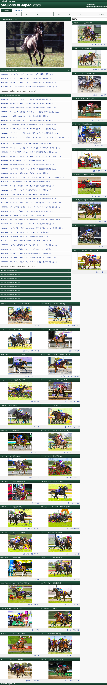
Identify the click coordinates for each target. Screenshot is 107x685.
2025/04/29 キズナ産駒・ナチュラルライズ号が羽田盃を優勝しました (24, 215)
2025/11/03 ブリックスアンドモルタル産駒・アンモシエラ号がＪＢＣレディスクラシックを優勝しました (35, 138)
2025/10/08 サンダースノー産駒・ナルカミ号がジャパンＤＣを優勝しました (26, 173)
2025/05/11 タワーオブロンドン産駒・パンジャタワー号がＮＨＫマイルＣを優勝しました (30, 207)
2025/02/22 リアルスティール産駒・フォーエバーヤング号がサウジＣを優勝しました (29, 262)
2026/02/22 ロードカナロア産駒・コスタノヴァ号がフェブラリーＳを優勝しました (28, 82)
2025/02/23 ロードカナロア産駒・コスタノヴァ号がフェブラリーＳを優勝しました (28, 257)
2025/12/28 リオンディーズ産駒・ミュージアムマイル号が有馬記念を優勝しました (28, 103)
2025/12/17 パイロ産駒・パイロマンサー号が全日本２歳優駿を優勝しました (26, 116)
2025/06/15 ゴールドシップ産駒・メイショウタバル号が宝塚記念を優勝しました (27, 186)
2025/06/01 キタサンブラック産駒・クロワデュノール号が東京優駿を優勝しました (28, 198)
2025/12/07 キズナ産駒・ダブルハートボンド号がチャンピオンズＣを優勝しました (28, 124)
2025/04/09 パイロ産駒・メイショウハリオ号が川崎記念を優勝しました (25, 236)
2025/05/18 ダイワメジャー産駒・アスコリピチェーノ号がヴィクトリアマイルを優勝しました (32, 203)
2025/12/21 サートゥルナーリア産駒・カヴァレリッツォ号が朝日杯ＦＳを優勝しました (30, 112)
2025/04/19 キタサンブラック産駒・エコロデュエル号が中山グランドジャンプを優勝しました (32, 228)
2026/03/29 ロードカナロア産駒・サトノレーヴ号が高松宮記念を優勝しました (27, 78)
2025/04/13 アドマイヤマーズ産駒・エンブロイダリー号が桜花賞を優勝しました (27, 232)
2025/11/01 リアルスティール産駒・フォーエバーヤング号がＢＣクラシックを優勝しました (31, 156)
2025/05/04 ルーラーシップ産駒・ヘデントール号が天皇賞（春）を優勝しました (27, 211)
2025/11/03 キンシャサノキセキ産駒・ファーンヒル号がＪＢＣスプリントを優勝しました (30, 148)
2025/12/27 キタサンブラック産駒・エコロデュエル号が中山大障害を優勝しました (28, 107)
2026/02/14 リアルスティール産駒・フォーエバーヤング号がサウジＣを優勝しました (29, 86)
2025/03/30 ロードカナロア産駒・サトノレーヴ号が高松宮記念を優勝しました (27, 253)
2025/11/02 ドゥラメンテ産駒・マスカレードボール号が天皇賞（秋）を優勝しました (29, 152)
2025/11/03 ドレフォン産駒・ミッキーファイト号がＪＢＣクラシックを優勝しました (29, 143)
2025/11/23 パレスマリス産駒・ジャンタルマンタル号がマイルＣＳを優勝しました (28, 129)
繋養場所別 (18, 10)
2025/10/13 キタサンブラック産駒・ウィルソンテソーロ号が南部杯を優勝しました (28, 169)
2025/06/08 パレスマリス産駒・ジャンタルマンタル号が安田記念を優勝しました (27, 194)
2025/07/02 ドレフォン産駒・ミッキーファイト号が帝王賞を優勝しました (25, 181)
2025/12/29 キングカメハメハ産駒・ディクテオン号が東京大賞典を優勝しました (27, 99)
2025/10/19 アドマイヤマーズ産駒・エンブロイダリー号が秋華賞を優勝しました (27, 164)
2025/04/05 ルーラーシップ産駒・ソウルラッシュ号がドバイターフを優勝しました (28, 249)
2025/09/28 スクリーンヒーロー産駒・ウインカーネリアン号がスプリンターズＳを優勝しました (32, 177)
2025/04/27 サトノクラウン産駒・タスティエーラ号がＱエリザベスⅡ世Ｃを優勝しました (30, 219)
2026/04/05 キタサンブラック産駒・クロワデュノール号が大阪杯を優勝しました (27, 74)
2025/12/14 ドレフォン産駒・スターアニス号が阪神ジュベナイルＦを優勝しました (28, 120)
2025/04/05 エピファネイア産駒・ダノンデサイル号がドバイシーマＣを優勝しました (29, 245)
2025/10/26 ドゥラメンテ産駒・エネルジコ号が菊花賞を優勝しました (24, 160)
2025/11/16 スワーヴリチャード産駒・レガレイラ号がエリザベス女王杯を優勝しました (30, 133)
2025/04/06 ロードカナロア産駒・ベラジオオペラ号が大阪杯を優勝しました (26, 241)
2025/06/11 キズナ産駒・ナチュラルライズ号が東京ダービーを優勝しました (26, 190)
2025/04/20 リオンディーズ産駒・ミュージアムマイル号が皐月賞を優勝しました (27, 224)
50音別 (6, 10)
